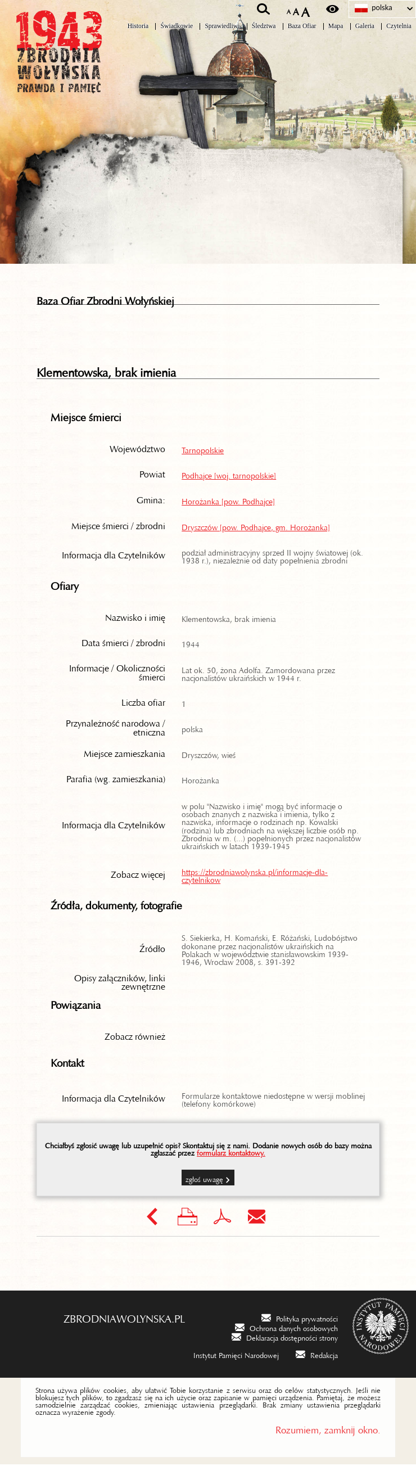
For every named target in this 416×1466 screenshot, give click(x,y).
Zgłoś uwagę (204, 1179)
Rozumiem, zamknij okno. (328, 1429)
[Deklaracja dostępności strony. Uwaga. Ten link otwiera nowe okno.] (285, 1338)
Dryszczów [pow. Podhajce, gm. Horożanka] (256, 527)
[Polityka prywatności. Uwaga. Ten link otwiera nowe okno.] (299, 1319)
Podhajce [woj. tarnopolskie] (229, 475)
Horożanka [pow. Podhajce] (228, 501)
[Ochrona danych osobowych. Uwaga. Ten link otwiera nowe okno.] (286, 1328)
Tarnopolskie (203, 450)
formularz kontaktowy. (231, 1153)
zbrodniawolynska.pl (124, 1317)
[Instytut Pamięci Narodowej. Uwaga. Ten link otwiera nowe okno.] (229, 1355)
